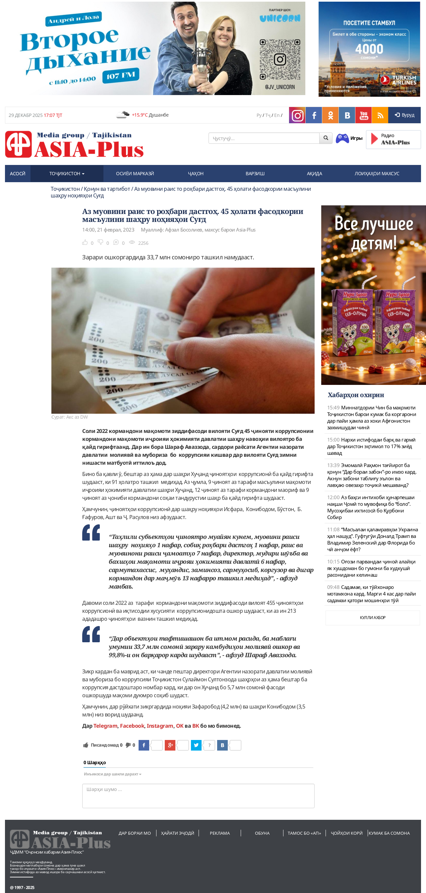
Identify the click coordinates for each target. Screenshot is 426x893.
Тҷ (268, 115)
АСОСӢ (18, 173)
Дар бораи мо (135, 833)
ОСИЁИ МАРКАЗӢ (135, 173)
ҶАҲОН (196, 173)
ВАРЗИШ (255, 173)
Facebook (132, 725)
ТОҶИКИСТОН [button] (67, 173)
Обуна (262, 833)
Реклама (220, 833)
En (276, 115)
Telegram (105, 725)
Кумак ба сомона (389, 833)
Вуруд (404, 115)
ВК (195, 725)
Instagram (160, 725)
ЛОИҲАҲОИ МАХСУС (377, 173)
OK (180, 725)
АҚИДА (314, 173)
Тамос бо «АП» (304, 833)
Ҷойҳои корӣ (347, 833)
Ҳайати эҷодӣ (177, 833)
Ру (259, 115)
